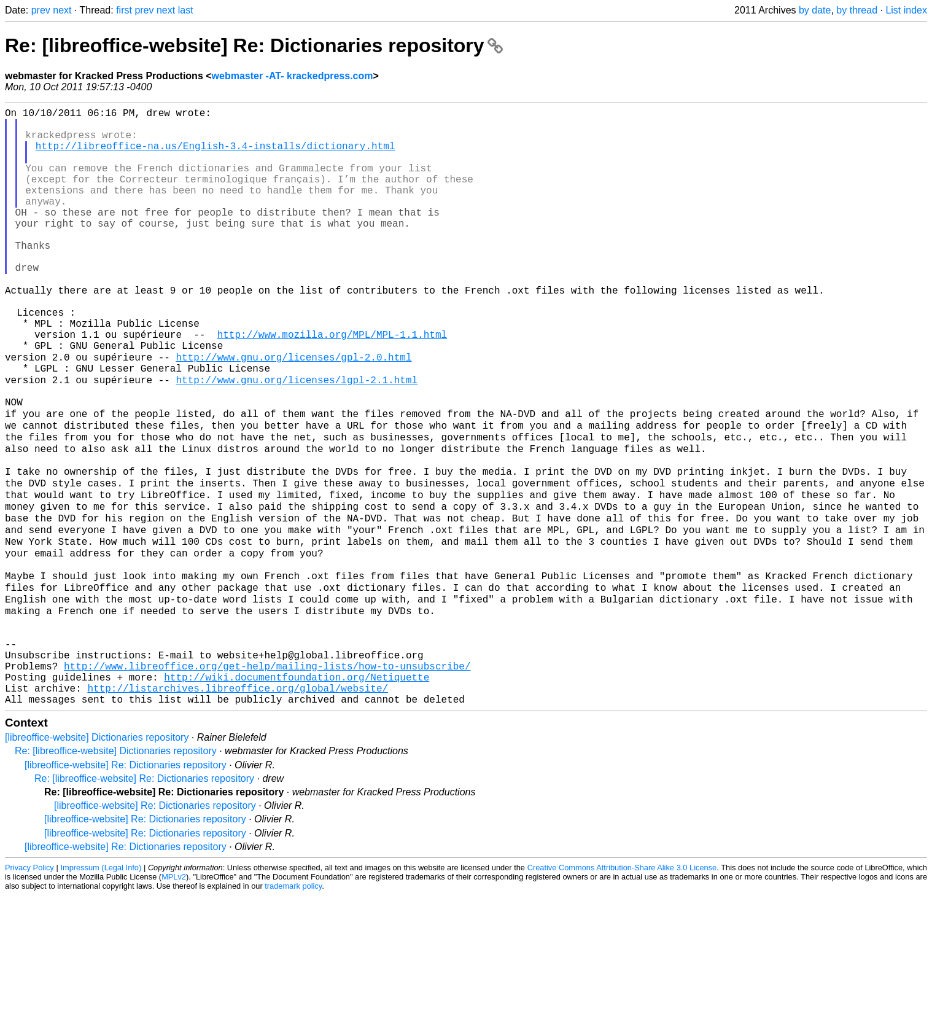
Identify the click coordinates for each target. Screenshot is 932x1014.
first (124, 10)
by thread (856, 10)
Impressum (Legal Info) (100, 986)
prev (40, 10)
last (185, 10)
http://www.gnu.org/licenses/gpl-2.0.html (293, 412)
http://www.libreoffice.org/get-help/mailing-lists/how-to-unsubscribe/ (267, 777)
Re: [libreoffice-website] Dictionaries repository (116, 869)
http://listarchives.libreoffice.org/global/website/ (237, 804)
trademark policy (293, 1004)
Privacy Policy (29, 986)
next (62, 10)
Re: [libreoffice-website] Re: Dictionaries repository (254, 45)
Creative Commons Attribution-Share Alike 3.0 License (622, 986)
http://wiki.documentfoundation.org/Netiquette (296, 790)
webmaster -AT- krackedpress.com (292, 76)
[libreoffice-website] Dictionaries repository (96, 856)
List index (906, 10)
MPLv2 (173, 995)
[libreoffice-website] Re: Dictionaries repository (126, 883)
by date (815, 10)
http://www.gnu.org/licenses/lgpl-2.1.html (296, 439)
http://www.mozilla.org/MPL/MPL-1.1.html (332, 385)
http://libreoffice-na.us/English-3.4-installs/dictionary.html (215, 155)
